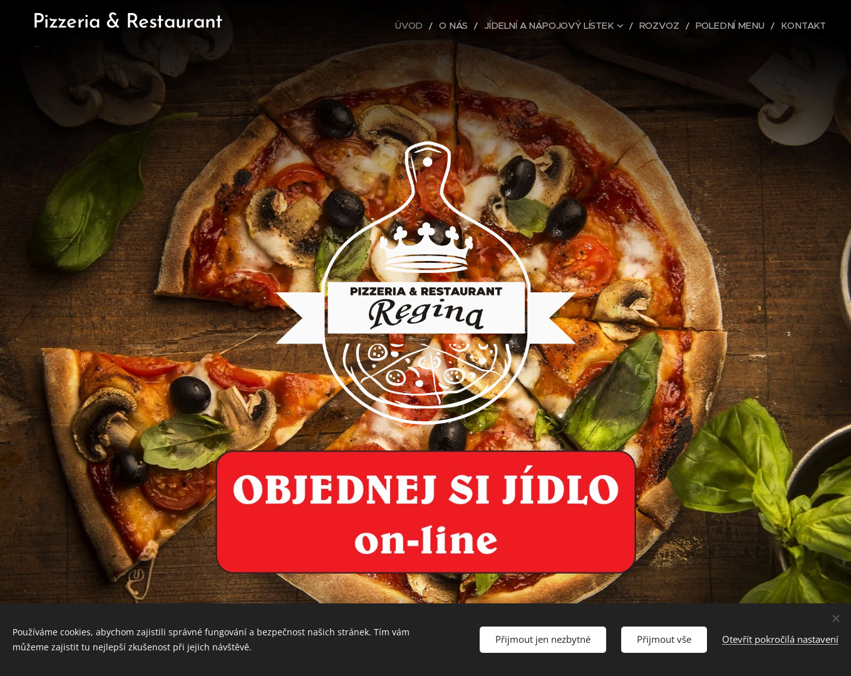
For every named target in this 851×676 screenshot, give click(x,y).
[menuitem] (440, 25)
